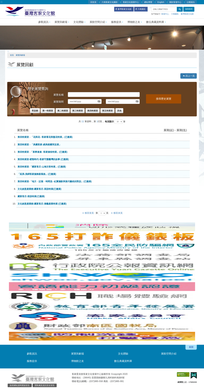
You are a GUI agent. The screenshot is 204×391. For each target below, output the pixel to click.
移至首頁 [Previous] (87, 213)
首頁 (12, 55)
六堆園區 (174, 14)
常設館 (35, 110)
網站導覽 (148, 2)
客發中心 (165, 14)
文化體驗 (79, 22)
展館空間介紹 (98, 22)
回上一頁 (190, 76)
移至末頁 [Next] (116, 213)
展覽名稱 (58, 94)
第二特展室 (62, 110)
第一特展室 (47, 110)
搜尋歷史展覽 (163, 98)
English (160, 2)
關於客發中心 (175, 2)
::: (1, 2)
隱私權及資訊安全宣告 (45, 385)
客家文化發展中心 (131, 2)
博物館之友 (134, 22)
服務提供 (117, 22)
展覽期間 (58, 101)
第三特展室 (77, 110)
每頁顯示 (109, 121)
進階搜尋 (189, 9)
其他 (119, 110)
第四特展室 (92, 110)
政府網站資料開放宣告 (20, 385)
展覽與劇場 (62, 22)
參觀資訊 (44, 22)
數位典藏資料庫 (156, 22)
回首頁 (93, 2)
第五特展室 (107, 110)
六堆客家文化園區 (110, 2)
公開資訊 (191, 2)
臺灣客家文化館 (187, 14)
